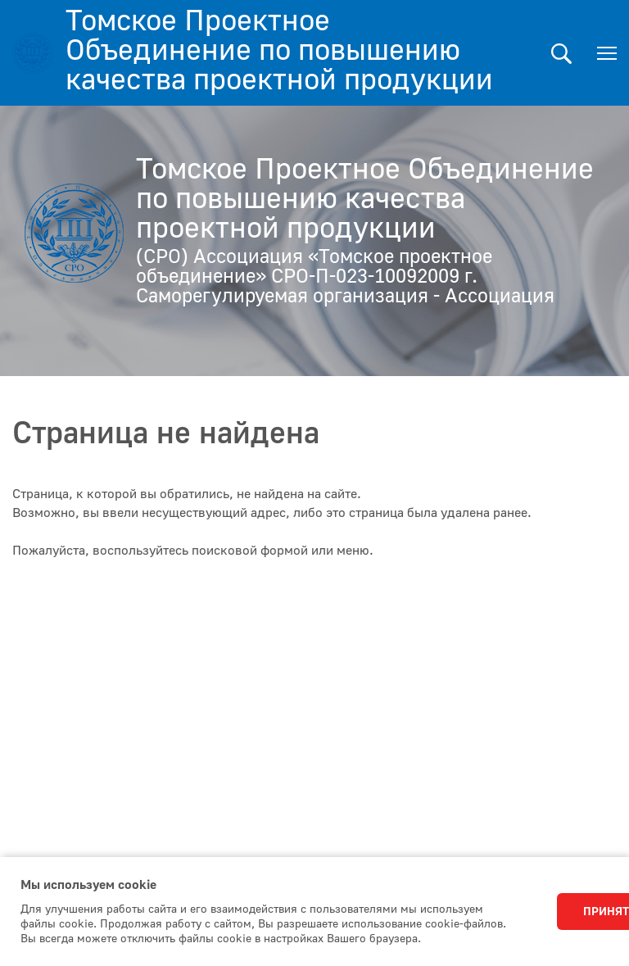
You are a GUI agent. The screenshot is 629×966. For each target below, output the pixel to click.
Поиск (561, 53)
